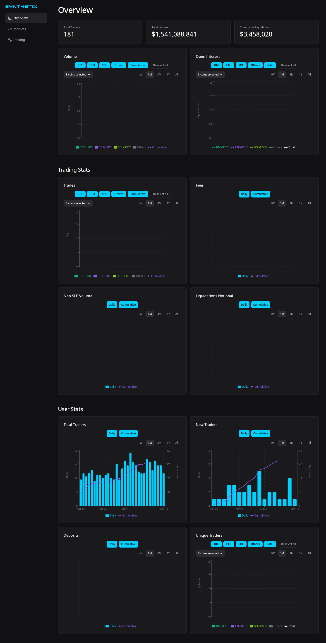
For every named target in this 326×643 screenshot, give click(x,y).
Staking (16, 40)
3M (159, 74)
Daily (244, 194)
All (177, 74)
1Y (168, 74)
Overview (18, 18)
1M (150, 74)
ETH (92, 65)
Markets (17, 29)
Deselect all (160, 65)
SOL (104, 65)
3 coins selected (78, 74)
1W (140, 74)
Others (118, 65)
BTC (80, 65)
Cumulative (138, 65)
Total (270, 65)
